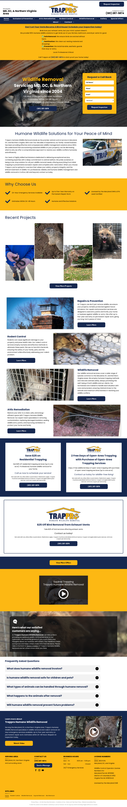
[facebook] (35, 770)
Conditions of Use (60, 802)
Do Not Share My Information (47, 802)
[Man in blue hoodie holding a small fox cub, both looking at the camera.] (19, 234)
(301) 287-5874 (115, 13)
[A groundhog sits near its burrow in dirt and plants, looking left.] (49, 241)
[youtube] (42, 770)
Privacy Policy (34, 802)
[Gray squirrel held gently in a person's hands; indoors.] (49, 270)
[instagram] (39, 770)
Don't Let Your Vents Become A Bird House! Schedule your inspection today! (63, 26)
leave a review (32, 646)
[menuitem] (6, 18)
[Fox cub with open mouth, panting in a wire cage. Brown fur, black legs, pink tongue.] (107, 241)
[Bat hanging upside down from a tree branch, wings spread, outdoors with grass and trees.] (78, 263)
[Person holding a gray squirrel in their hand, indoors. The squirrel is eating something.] (78, 234)
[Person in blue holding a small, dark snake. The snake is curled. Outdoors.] (19, 263)
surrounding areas (15, 763)
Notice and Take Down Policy (73, 802)
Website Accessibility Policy (89, 802)
